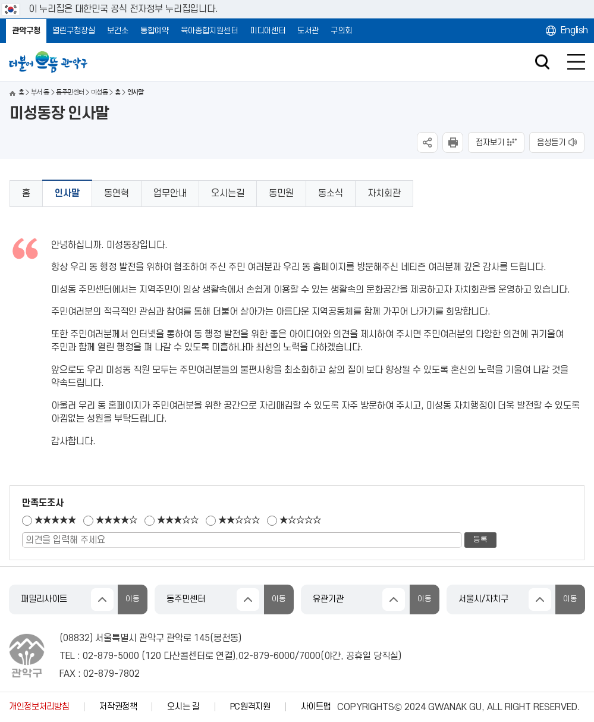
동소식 (330, 193)
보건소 (117, 30)
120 (153, 656)
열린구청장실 (73, 30)
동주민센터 (70, 92)
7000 (309, 656)
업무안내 (170, 193)
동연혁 (116, 193)
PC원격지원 (250, 707)
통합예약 (154, 30)
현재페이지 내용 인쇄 (452, 142)
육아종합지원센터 (209, 30)
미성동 (99, 92)
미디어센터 (267, 30)
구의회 (341, 30)
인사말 (67, 193)
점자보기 (490, 142)
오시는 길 (183, 707)
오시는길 (227, 193)
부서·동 (40, 92)
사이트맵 (316, 707)
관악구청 (26, 30)
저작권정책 (118, 707)
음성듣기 (551, 142)
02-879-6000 (266, 656)
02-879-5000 (111, 656)
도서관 (308, 30)
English (574, 30)
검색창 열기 (542, 62)
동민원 (281, 193)
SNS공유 (427, 142)
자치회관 (384, 193)
